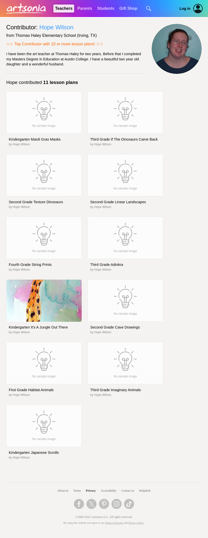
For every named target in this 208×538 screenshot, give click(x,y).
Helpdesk (145, 490)
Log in (184, 9)
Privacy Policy (136, 522)
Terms (77, 490)
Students (105, 8)
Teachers (63, 8)
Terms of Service (114, 522)
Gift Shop (128, 8)
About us (62, 490)
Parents (84, 8)
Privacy (91, 490)
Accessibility (109, 490)
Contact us (128, 490)
